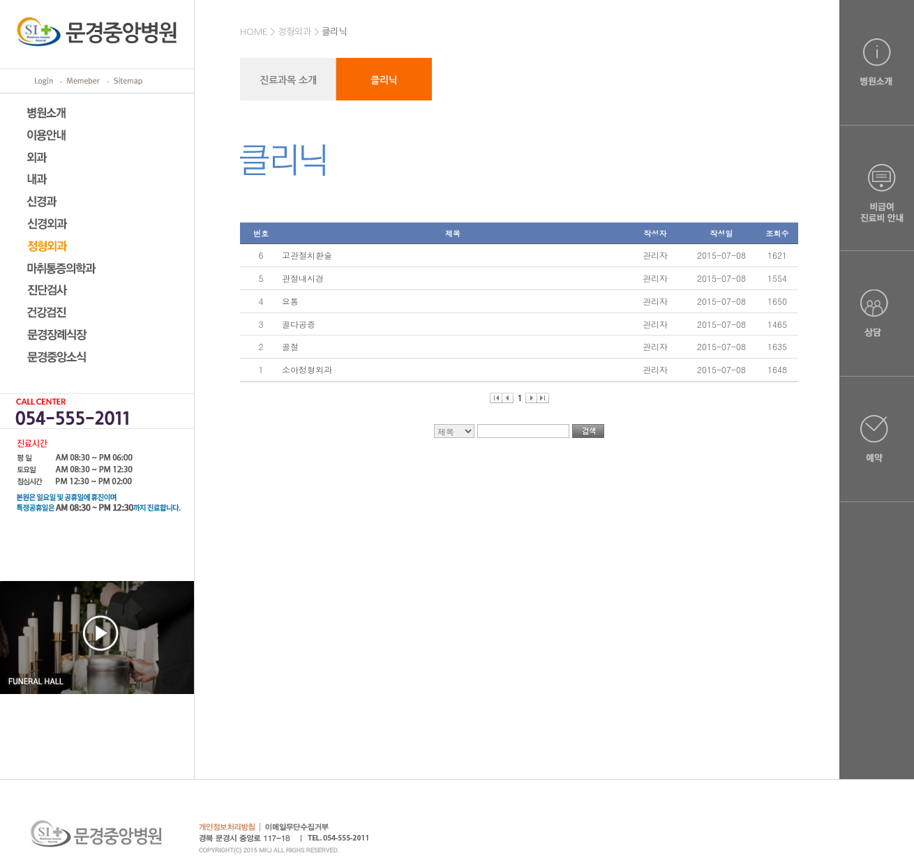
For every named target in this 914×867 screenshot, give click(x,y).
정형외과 (294, 31)
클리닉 (334, 31)
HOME (253, 31)
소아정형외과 (307, 369)
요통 (290, 301)
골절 (290, 346)
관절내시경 (303, 278)
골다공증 (298, 324)
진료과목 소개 (288, 80)
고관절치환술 (307, 255)
